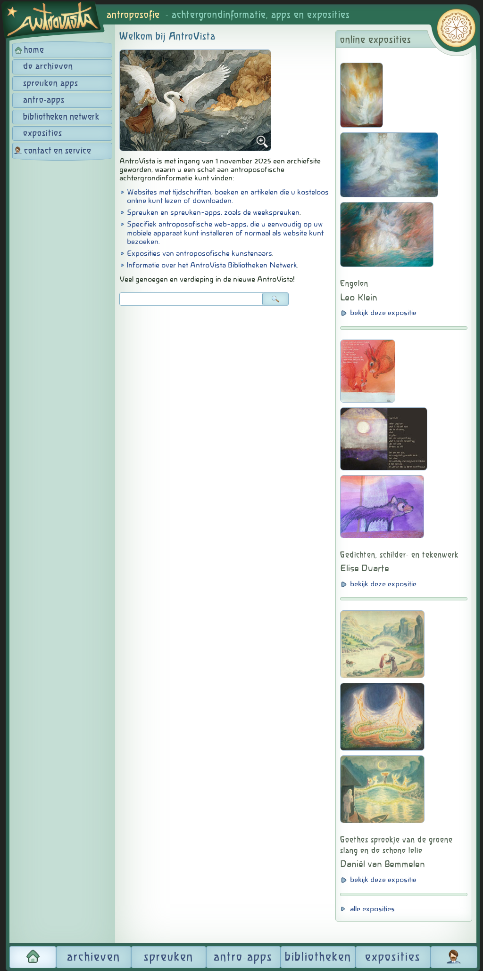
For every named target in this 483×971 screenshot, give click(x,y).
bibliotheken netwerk (61, 117)
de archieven (48, 67)
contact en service (57, 151)
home (34, 50)
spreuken (168, 957)
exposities (42, 133)
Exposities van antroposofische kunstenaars (199, 253)
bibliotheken (318, 957)
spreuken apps (50, 84)
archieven (93, 957)
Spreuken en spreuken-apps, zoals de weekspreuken (213, 212)
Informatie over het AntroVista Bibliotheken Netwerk (212, 265)
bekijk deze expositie (383, 312)
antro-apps (44, 100)
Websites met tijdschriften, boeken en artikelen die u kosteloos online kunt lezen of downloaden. (228, 196)
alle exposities (372, 909)
